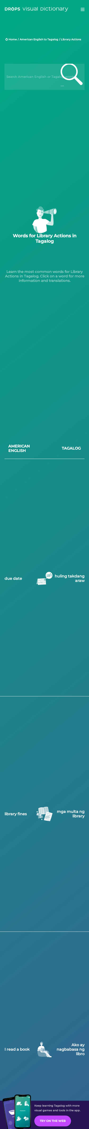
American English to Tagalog (39, 39)
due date (13, 578)
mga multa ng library (71, 813)
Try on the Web (53, 1121)
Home (13, 39)
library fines (15, 813)
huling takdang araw (70, 577)
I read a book (17, 1049)
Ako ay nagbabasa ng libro (71, 1049)
